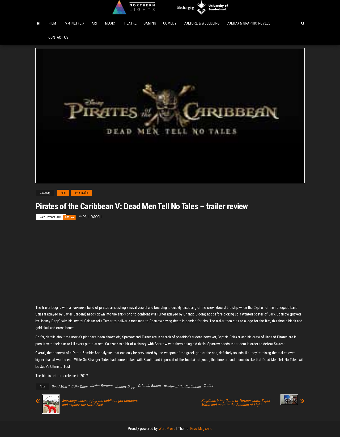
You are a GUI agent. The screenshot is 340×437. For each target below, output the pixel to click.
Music (110, 23)
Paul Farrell (92, 217)
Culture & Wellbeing (202, 23)
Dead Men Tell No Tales (69, 386)
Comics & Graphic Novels (249, 23)
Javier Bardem (101, 385)
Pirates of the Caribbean (182, 386)
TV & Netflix (74, 23)
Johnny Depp (125, 386)
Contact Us (58, 37)
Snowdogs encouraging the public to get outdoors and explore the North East (99, 403)
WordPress (167, 428)
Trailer (208, 385)
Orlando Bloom (149, 385)
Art (95, 23)
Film (52, 23)
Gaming (150, 23)
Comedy (170, 23)
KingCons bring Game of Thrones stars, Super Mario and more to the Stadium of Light (235, 403)
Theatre (129, 23)
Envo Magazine (201, 428)
